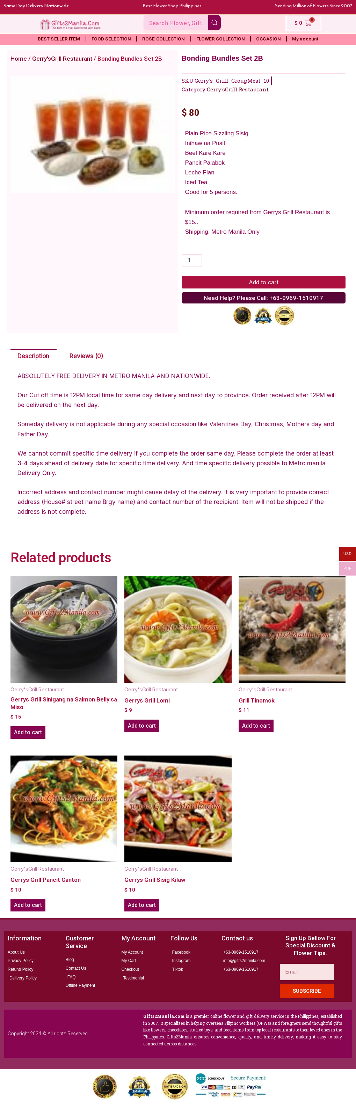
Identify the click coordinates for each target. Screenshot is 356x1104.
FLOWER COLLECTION (220, 39)
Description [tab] (33, 356)
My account (305, 39)
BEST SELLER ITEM (59, 39)
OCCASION (268, 39)
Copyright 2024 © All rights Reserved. (48, 1033)
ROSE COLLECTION (163, 39)
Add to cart (263, 282)
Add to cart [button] (28, 732)
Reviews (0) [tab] (86, 356)
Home (18, 58)
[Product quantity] (192, 260)
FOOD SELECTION (111, 39)
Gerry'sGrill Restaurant (62, 58)
